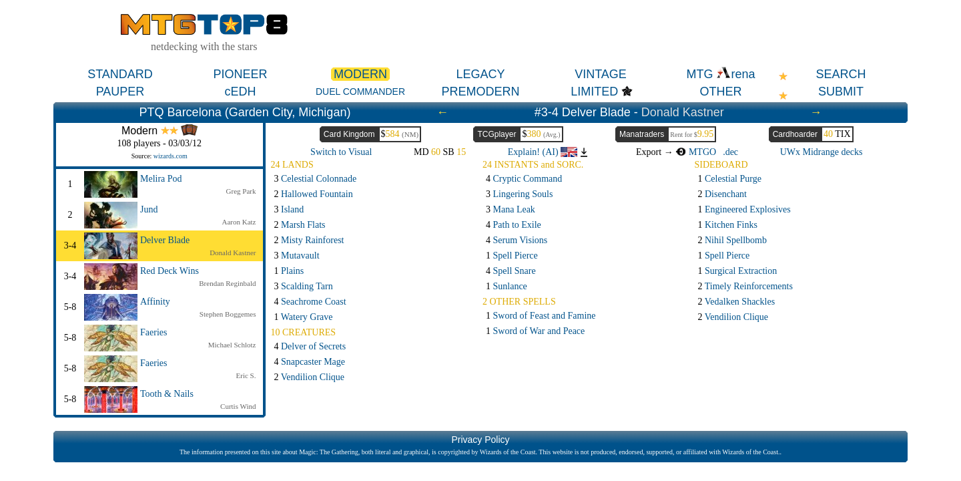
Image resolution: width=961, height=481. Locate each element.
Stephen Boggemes (228, 314)
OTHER (721, 91)
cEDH (240, 91)
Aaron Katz (239, 222)
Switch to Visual (341, 152)
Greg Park (241, 191)
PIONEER (240, 74)
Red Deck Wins (169, 271)
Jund (148, 209)
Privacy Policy (480, 439)
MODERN (360, 74)
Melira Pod (161, 179)
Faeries (153, 332)
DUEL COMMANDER (360, 91)
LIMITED (594, 91)
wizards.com (170, 156)
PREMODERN (480, 91)
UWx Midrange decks (821, 152)
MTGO (695, 152)
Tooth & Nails (167, 394)
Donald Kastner (682, 112)
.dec (730, 152)
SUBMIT (841, 91)
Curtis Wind (238, 406)
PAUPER (120, 91)
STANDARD (120, 74)
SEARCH (841, 74)
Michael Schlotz (232, 345)
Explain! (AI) (542, 152)
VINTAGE (601, 74)
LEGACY (480, 74)
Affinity (155, 302)
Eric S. (246, 375)
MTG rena (720, 74)
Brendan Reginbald (227, 283)
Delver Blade (165, 240)
